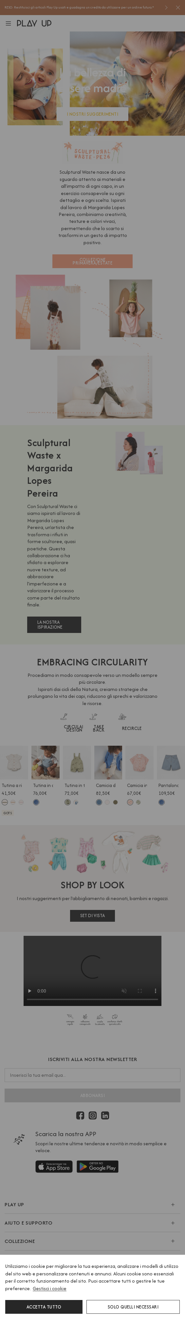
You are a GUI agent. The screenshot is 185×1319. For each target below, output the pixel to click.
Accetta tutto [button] (44, 1307)
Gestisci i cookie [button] (49, 1288)
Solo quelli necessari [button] (133, 1307)
